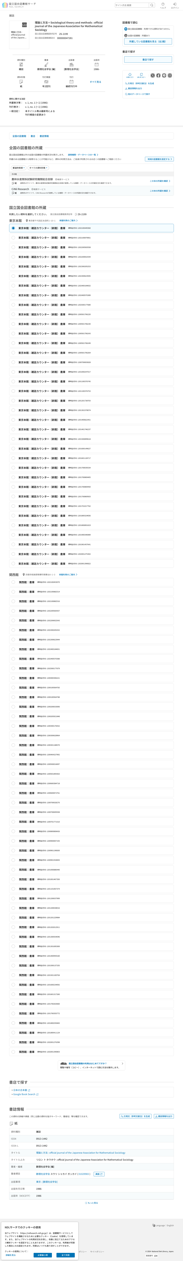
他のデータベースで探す (137, 94)
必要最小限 (43, 1255)
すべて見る (95, 81)
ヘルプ (163, 5)
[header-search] (135, 5)
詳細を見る (11, 1255)
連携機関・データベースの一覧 (83, 155)
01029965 (84, 1174)
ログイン (175, 5)
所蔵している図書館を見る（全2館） (148, 41)
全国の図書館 (19, 136)
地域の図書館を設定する (160, 159)
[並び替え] (18, 167)
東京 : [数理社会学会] (47, 1181)
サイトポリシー (97, 1251)
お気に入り (130, 75)
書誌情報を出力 (133, 88)
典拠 (99, 1174)
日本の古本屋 (21, 1090)
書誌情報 (44, 136)
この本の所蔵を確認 (160, 181)
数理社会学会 (43, 1174)
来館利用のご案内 (69, 220)
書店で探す (148, 59)
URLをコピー (141, 75)
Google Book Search (26, 1094)
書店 (33, 136)
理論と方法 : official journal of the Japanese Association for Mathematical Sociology (80, 1152)
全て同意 (66, 1255)
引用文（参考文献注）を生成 (139, 83)
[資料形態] (38, 167)
